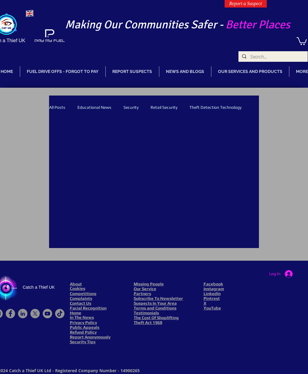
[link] (302, 40)
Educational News (94, 107)
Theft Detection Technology (215, 107)
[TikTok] (59, 313)
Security (130, 107)
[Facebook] (10, 313)
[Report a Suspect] (246, 4)
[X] (35, 313)
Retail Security (164, 107)
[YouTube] (47, 313)
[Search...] (272, 57)
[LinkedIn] (22, 313)
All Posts (57, 107)
